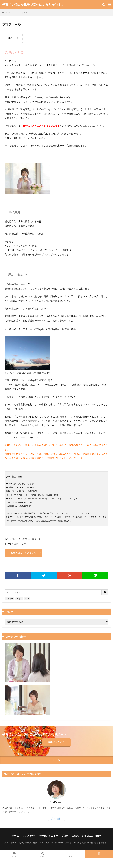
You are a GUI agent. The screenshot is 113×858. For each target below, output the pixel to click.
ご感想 (75, 835)
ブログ (64, 835)
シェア (42, 854)
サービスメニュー (48, 835)
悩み (27, 599)
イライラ (9, 599)
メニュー (71, 854)
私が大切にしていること (23, 552)
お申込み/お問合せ (91, 835)
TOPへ (99, 854)
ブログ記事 (56, 818)
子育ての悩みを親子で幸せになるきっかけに (32, 4)
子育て (19, 599)
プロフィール (22, 12)
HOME (8, 12)
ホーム (15, 835)
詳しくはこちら (56, 742)
